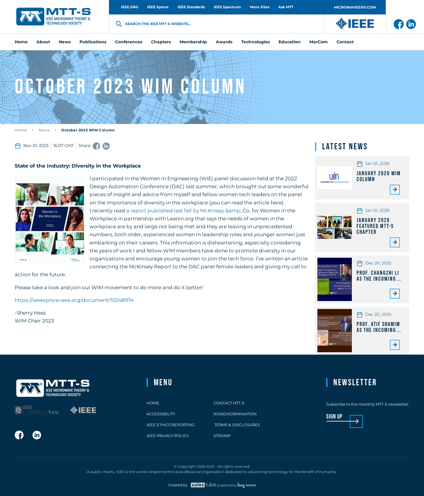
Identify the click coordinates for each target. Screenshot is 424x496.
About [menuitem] (43, 41)
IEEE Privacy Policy (168, 435)
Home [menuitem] (21, 41)
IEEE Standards (191, 7)
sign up (334, 417)
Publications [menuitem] (93, 41)
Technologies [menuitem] (255, 41)
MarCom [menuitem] (318, 41)
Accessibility (161, 413)
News (44, 130)
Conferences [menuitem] (128, 41)
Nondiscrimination (235, 413)
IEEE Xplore (158, 7)
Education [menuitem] (290, 41)
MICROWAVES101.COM (355, 7)
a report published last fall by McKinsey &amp (183, 211)
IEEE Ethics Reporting (171, 424)
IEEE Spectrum (227, 7)
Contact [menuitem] (345, 41)
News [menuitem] (65, 41)
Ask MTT (285, 7)
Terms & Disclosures (236, 424)
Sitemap (222, 435)
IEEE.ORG (129, 7)
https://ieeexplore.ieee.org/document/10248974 (74, 300)
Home (21, 130)
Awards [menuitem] (224, 41)
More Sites (259, 7)
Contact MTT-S (228, 403)
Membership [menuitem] (193, 41)
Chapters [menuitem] (161, 41)
